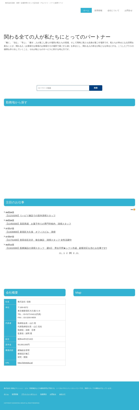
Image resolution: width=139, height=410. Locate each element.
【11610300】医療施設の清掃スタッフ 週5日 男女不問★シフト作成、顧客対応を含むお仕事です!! (56, 248)
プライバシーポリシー (29, 394)
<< (60, 253)
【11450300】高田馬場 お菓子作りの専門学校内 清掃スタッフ (38, 224)
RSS (133, 209)
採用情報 (15, 394)
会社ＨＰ (62, 394)
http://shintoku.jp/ (25, 363)
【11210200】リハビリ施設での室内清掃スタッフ (30, 215)
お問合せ (53, 394)
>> (77, 253)
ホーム (6, 394)
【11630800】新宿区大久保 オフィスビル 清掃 (30, 232)
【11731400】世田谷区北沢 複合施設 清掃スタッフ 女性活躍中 (39, 240)
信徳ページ (31, 8)
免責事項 (43, 394)
